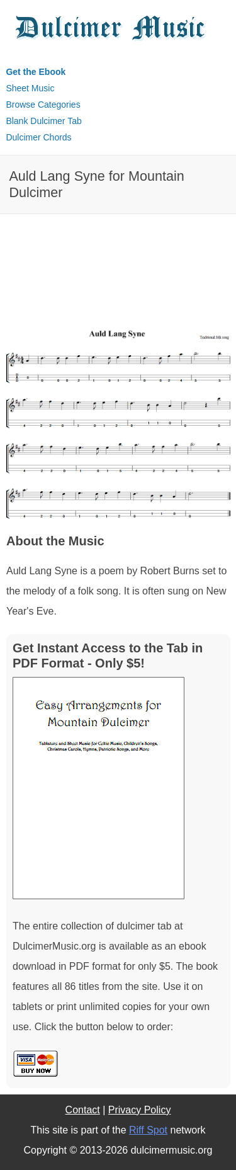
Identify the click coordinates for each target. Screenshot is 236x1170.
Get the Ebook (35, 72)
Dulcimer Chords (38, 137)
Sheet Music (30, 88)
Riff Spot (148, 1130)
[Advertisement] (56, 285)
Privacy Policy (139, 1110)
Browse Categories (43, 104)
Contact (82, 1110)
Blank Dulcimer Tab (43, 121)
